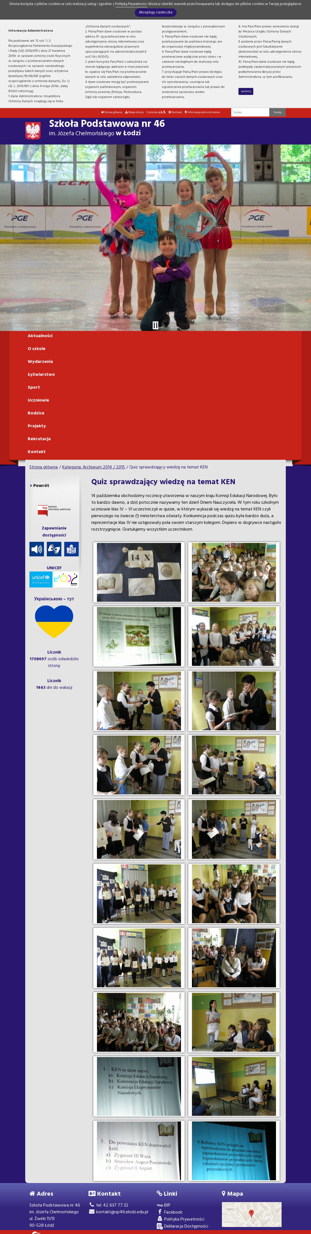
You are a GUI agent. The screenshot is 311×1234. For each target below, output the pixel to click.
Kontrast (175, 112)
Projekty (37, 426)
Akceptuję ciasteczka (155, 12)
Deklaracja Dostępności (182, 1226)
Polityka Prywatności (180, 1219)
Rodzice (36, 413)
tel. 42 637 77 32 (108, 1205)
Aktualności (40, 336)
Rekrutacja (39, 439)
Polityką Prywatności (131, 4)
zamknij (246, 91)
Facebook (169, 1212)
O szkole (36, 349)
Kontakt (37, 452)
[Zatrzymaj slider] (155, 325)
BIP (163, 1205)
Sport (34, 387)
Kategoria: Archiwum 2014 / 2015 (93, 467)
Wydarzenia (40, 361)
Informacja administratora (202, 112)
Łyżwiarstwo (41, 374)
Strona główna (111, 112)
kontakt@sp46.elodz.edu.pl (118, 1212)
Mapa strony (134, 112)
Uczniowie (38, 400)
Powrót (41, 485)
